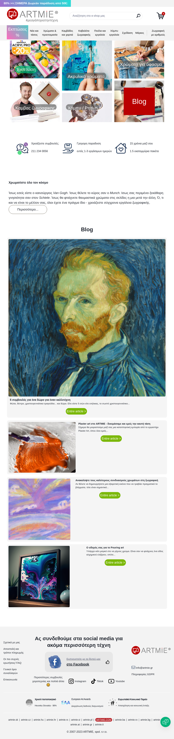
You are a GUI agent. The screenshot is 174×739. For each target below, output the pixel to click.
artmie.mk (158, 719)
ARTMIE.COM (103, 719)
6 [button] (46, 83)
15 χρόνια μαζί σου (141, 143)
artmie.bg (145, 719)
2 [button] (25, 83)
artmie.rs (63, 719)
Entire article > (76, 411)
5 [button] (40, 83)
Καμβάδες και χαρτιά (67, 32)
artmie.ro (132, 719)
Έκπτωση (26, 69)
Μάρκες (139, 32)
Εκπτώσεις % (17, 32)
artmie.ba (120, 719)
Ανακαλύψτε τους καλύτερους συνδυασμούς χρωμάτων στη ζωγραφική (116, 480)
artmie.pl (87, 719)
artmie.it (99, 724)
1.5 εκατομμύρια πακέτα (144, 151)
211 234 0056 (39, 151)
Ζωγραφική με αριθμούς (158, 32)
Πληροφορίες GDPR (143, 674)
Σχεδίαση (127, 32)
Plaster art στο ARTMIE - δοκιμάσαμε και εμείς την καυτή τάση (114, 423)
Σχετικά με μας (11, 642)
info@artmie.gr (144, 667)
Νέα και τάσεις (34, 32)
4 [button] (35, 83)
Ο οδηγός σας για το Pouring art (105, 547)
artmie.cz (26, 719)
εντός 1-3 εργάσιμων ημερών (94, 151)
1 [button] (20, 83)
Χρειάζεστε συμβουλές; (45, 143)
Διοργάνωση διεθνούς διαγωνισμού (87, 706)
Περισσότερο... (27, 209)
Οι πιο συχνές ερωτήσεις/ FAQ (12, 661)
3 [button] (30, 83)
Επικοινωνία (10, 679)
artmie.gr (87, 724)
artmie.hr (51, 719)
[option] (35, 57)
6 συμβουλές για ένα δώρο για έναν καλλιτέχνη (40, 399)
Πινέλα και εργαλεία (100, 32)
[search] (138, 17)
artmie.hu (39, 719)
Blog (139, 101)
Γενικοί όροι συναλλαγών (10, 671)
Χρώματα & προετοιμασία (49, 32)
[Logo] (32, 15)
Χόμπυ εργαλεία (114, 32)
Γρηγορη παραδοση (89, 143)
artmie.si (75, 719)
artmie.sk (13, 719)
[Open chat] (165, 722)
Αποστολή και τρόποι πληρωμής (13, 650)
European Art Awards (80, 699)
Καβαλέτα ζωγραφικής (83, 32)
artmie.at (75, 724)
